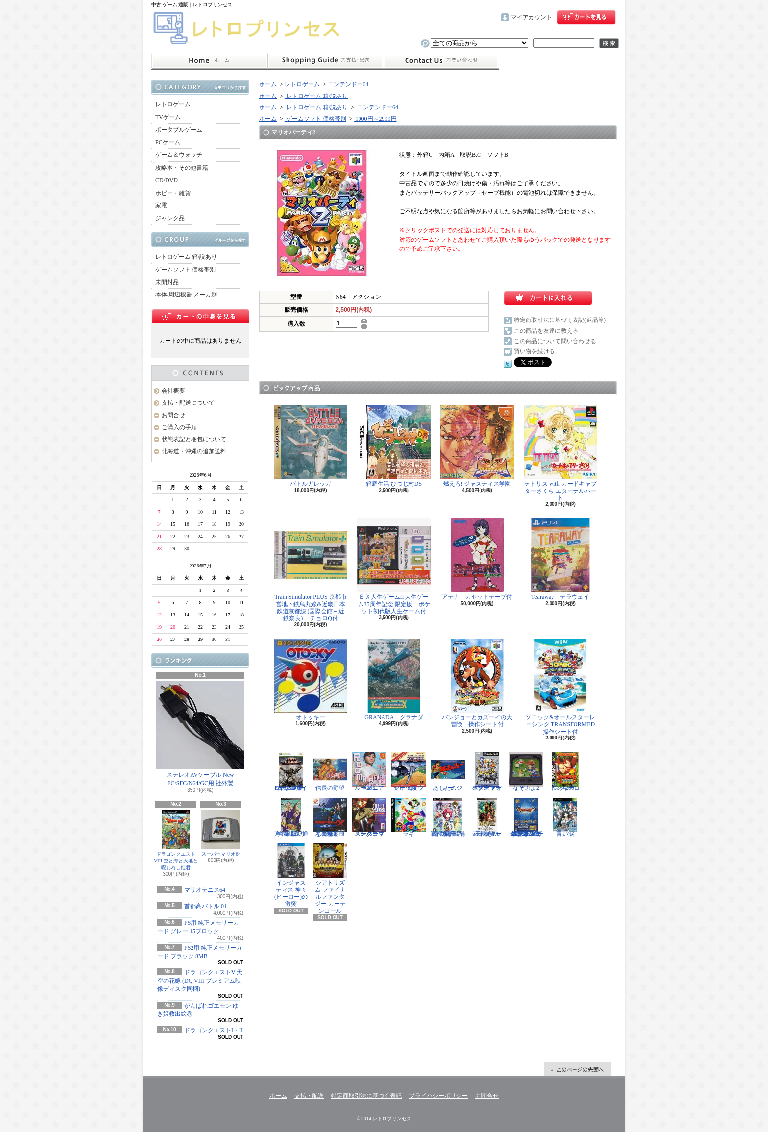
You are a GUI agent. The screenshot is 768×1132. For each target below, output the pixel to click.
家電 (161, 205)
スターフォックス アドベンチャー (487, 771)
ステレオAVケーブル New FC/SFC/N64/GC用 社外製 (200, 734)
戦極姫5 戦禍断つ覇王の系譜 (448, 817)
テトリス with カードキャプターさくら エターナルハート (560, 453)
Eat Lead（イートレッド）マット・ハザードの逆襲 (291, 771)
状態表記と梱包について (194, 439)
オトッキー (310, 680)
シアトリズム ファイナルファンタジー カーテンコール (330, 878)
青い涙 (565, 817)
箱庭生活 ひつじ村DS (394, 446)
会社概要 (173, 390)
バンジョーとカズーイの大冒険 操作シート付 (477, 683)
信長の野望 (330, 771)
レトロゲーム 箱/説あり (186, 256)
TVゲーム (168, 117)
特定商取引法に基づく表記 (366, 1095)
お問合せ (441, 61)
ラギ (408, 817)
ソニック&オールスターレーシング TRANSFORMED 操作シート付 (562, 687)
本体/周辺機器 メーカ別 (186, 294)
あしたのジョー (448, 771)
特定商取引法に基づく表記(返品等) (560, 320)
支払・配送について (325, 61)
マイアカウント (531, 17)
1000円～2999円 (375, 118)
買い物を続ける (534, 351)
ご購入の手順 (179, 427)
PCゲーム (167, 142)
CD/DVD (166, 180)
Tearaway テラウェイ (560, 559)
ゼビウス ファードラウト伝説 (408, 771)
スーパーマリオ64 (220, 833)
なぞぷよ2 (526, 771)
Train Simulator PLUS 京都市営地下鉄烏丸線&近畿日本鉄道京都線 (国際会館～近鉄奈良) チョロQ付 (310, 569)
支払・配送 (309, 1095)
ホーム (209, 61)
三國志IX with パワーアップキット (487, 817)
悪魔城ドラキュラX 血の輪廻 (330, 817)
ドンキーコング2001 (565, 771)
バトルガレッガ (310, 446)
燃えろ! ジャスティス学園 (477, 446)
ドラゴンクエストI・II (213, 1030)
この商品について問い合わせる (555, 341)
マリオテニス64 (204, 889)
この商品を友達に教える (546, 330)
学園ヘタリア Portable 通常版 (291, 817)
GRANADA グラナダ (394, 680)
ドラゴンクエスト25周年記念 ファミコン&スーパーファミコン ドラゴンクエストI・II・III (526, 817)
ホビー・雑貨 (173, 193)
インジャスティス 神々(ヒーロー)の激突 (291, 875)
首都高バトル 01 (205, 906)
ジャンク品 (170, 218)
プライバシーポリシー (438, 1095)
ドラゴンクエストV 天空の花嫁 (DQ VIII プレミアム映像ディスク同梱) (199, 980)
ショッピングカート (586, 17)
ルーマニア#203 (369, 771)
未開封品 (167, 282)
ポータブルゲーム (178, 129)
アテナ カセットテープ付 (477, 559)
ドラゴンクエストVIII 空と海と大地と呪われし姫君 (176, 840)
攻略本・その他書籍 (181, 167)
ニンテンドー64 (348, 84)
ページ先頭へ (577, 1069)
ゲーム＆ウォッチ (178, 154)
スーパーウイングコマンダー (369, 817)
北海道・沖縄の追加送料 (194, 451)
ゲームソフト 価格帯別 (185, 269)
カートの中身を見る (200, 316)
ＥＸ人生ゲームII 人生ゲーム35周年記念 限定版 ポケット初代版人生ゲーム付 (394, 566)
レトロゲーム (173, 104)
